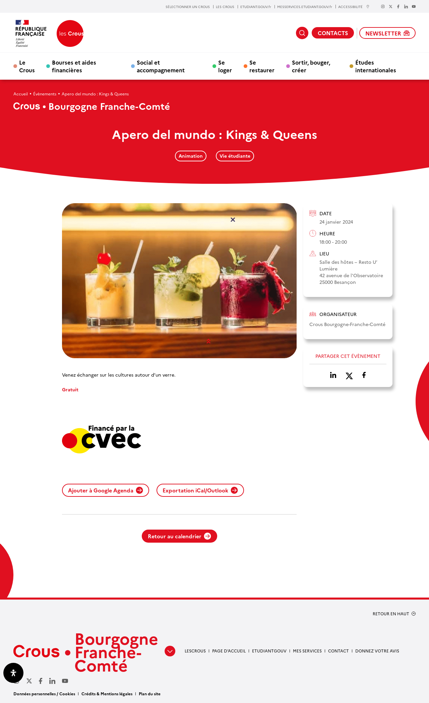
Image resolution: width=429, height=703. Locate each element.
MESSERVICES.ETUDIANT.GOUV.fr (304, 6)
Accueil (20, 93)
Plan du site (150, 693)
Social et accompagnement (161, 66)
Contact (338, 650)
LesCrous (195, 650)
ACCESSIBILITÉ (354, 6)
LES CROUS (225, 6)
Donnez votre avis (377, 650)
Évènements (44, 93)
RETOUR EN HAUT (391, 613)
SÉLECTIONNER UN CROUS (188, 6)
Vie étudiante (235, 155)
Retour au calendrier (179, 536)
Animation (191, 155)
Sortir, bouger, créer (311, 66)
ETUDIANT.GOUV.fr (255, 6)
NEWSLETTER (387, 33)
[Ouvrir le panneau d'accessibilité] (13, 673)
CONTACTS (333, 32)
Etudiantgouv (269, 650)
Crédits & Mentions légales (106, 693)
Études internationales (375, 66)
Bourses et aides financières (74, 66)
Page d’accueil (229, 650)
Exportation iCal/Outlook (200, 490)
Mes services (307, 650)
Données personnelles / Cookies (44, 693)
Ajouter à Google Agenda (105, 490)
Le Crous (27, 66)
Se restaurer (261, 66)
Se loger (225, 66)
